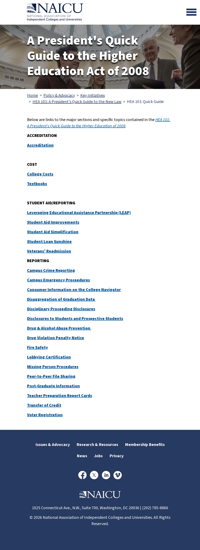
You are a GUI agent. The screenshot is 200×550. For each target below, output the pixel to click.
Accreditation (40, 145)
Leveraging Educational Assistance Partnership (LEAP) (79, 213)
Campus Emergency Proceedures (58, 280)
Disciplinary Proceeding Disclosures (61, 309)
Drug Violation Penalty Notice (55, 338)
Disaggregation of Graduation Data (61, 299)
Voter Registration (45, 415)
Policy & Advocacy (59, 95)
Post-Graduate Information (53, 386)
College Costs (40, 174)
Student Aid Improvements (53, 222)
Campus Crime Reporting (51, 270)
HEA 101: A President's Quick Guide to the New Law (76, 102)
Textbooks (37, 184)
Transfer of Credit (44, 405)
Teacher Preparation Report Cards (59, 396)
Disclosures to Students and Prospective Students (75, 319)
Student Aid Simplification (52, 232)
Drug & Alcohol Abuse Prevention (59, 328)
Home (32, 95)
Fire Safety (37, 347)
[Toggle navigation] (191, 12)
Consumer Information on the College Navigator (74, 290)
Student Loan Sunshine (49, 242)
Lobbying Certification (49, 357)
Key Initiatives (92, 95)
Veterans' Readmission (49, 251)
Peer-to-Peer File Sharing (51, 376)
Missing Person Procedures (52, 367)
